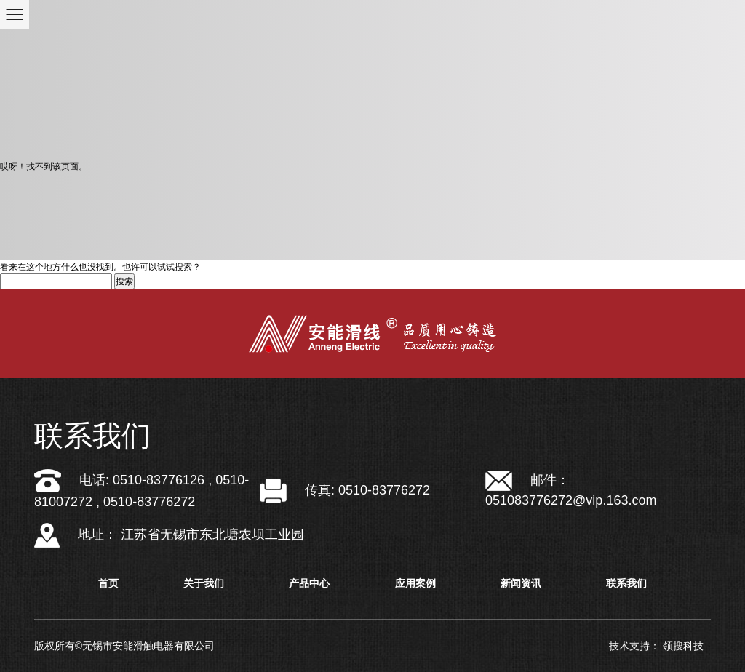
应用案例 (415, 583)
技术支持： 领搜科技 (656, 646)
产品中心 (309, 583)
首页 (108, 583)
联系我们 (626, 583)
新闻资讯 (521, 583)
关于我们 (203, 583)
